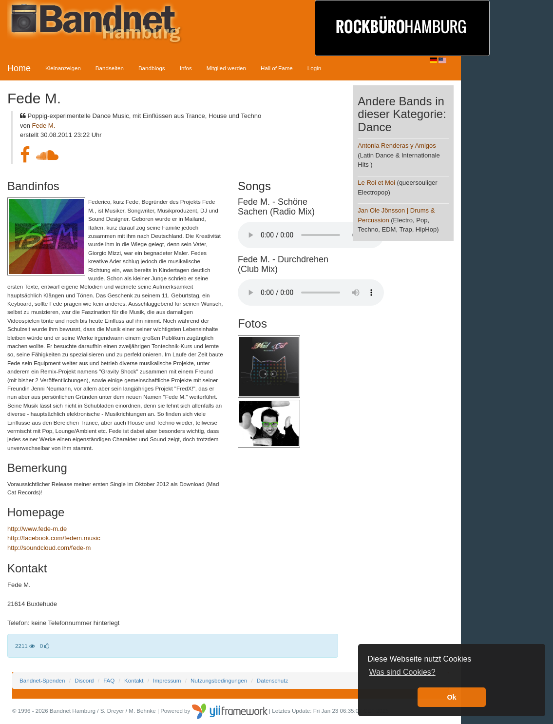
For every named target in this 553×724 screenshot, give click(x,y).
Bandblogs (151, 68)
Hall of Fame (277, 68)
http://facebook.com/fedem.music (53, 538)
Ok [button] (451, 697)
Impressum (167, 680)
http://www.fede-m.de (37, 528)
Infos (186, 68)
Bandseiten (109, 68)
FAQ (108, 680)
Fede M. (44, 125)
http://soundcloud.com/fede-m (49, 547)
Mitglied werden (226, 68)
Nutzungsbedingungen (219, 680)
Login (314, 68)
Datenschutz (272, 680)
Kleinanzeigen (63, 68)
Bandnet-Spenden (42, 680)
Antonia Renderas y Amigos (397, 145)
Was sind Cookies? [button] (402, 672)
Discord (84, 680)
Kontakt (133, 680)
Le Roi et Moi (376, 182)
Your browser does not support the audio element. (311, 235)
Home (19, 68)
